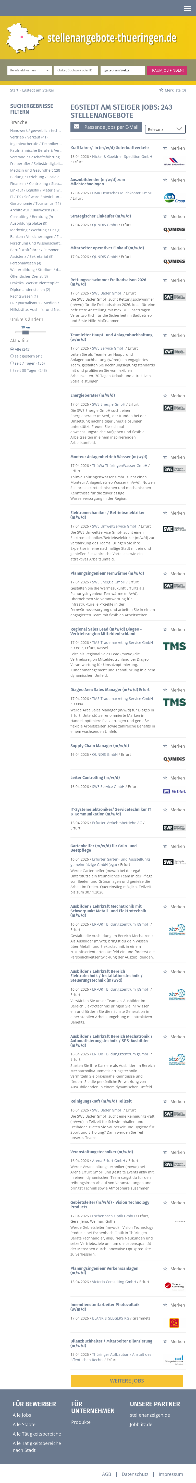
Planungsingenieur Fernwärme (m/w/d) (107, 573)
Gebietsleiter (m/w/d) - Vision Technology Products (109, 1204)
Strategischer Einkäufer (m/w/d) (100, 216)
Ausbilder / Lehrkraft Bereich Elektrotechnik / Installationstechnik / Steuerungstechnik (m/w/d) (106, 976)
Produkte (81, 1422)
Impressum (171, 1474)
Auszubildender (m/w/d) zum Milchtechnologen (97, 182)
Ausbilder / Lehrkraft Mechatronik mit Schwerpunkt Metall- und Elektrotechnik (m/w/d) (108, 911)
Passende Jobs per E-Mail (106, 127)
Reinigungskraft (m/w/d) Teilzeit (101, 1101)
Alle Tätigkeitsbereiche (37, 1434)
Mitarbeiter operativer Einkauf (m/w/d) (107, 248)
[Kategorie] (24, 70)
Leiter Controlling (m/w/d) (95, 777)
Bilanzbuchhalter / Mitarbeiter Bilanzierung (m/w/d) (111, 1343)
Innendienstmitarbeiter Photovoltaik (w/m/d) (105, 1307)
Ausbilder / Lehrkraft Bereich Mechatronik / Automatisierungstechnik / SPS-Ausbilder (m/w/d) (111, 1041)
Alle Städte (24, 1424)
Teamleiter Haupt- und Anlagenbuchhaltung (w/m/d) (111, 337)
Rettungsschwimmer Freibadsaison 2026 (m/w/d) (108, 282)
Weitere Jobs (127, 1380)
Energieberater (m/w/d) (92, 395)
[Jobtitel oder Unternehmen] (76, 70)
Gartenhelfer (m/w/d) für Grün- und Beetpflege (103, 848)
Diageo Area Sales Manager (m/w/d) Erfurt (110, 689)
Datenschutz (135, 1474)
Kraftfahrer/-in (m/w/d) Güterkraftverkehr (109, 147)
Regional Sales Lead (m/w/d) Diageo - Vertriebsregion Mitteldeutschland (106, 631)
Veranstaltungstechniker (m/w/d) (101, 1151)
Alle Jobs (22, 1415)
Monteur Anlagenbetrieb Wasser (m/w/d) (108, 456)
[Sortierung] (160, 129)
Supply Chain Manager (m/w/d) (99, 745)
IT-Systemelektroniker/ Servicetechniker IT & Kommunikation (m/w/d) (110, 811)
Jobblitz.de (141, 1424)
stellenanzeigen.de (150, 1415)
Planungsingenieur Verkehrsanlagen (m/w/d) (104, 1270)
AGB (106, 1474)
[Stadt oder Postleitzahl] (123, 70)
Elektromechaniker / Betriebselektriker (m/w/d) (107, 515)
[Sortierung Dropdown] (180, 129)
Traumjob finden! (167, 70)
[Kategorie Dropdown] (47, 70)
